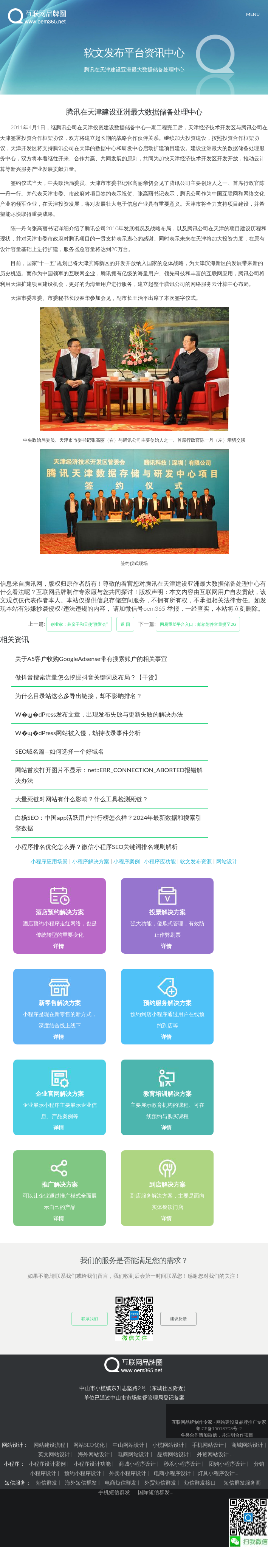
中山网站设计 (128, 1444)
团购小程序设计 (227, 1463)
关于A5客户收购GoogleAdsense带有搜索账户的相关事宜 (91, 658)
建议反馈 (178, 1318)
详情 (58, 946)
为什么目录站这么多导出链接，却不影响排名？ (78, 695)
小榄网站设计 (168, 1444)
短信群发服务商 (242, 1482)
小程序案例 (126, 861)
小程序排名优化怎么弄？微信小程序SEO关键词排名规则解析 (96, 846)
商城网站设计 (247, 1444)
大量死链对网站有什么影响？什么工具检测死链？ (81, 798)
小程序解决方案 (90, 861)
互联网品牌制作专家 (192, 1422)
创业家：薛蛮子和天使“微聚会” (79, 624)
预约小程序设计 (82, 1473)
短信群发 (46, 1482)
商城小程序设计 (137, 1463)
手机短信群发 (114, 1492)
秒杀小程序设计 (182, 1463)
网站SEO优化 (88, 1444)
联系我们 (89, 1318)
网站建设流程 (49, 1444)
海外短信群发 (81, 1482)
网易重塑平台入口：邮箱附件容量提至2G (198, 624)
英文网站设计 (54, 1454)
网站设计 (226, 861)
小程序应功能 (160, 861)
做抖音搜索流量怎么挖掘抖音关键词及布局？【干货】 (87, 677)
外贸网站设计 (213, 1454)
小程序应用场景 (49, 861)
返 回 (125, 624)
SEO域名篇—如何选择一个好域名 (59, 751)
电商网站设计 (133, 1454)
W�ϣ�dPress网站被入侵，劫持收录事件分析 (78, 732)
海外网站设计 (94, 1454)
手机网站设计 (208, 1444)
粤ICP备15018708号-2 (219, 1428)
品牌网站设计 (173, 1454)
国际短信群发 (154, 1492)
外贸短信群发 (160, 1482)
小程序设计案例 (47, 1463)
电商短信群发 (120, 1482)
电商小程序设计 (172, 1473)
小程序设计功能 (92, 1463)
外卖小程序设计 (127, 1473)
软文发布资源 (196, 861)
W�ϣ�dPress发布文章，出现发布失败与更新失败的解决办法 (99, 714)
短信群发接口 (200, 1482)
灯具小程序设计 (216, 1473)
